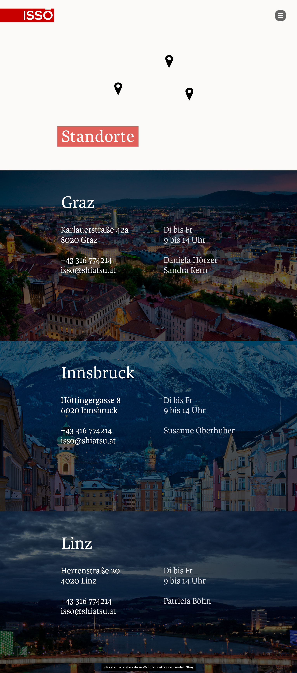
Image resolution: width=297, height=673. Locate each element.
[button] (189, 94)
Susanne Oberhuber (199, 431)
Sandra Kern (186, 270)
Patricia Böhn (187, 601)
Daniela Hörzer (191, 260)
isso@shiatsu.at (88, 270)
